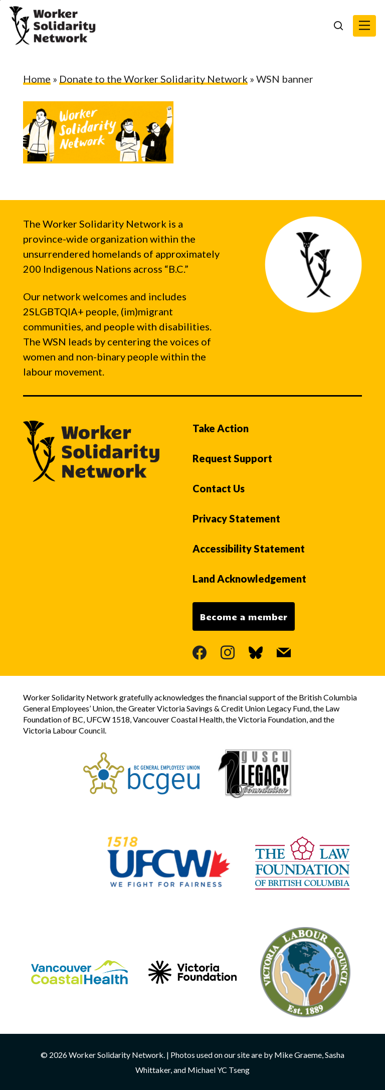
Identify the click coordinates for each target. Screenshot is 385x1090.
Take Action (220, 428)
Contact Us (218, 488)
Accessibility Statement (248, 548)
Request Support (232, 458)
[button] (364, 26)
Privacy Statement (236, 518)
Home (37, 79)
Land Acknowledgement (249, 579)
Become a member (243, 617)
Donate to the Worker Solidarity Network (153, 79)
